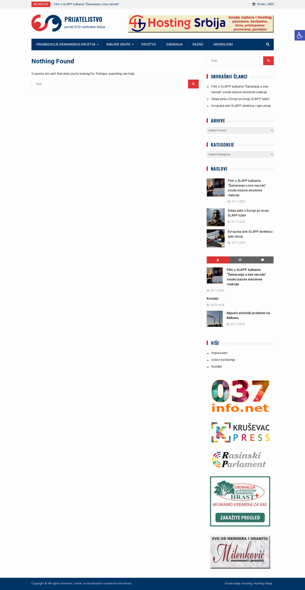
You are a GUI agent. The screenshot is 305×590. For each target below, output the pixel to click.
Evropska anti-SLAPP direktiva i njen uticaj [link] (240, 106)
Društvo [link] (148, 44)
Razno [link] (198, 44)
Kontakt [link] (212, 299)
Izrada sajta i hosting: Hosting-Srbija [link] (248, 583)
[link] (300, 35)
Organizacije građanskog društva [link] (65, 44)
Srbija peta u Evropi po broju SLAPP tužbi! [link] (240, 99)
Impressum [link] (219, 353)
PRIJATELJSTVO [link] (83, 19)
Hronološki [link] (223, 44)
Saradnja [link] (174, 44)
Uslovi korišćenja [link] (223, 360)
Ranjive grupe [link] (118, 44)
